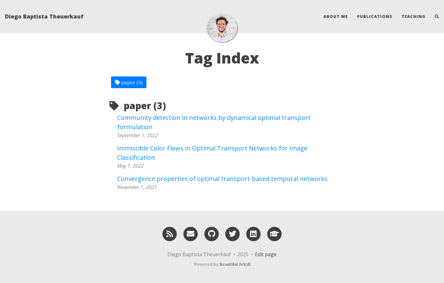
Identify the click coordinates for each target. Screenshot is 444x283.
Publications (374, 16)
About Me (335, 16)
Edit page (266, 254)
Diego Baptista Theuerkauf (44, 16)
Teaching (413, 16)
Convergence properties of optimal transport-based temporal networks (222, 178)
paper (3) (128, 82)
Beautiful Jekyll (235, 264)
